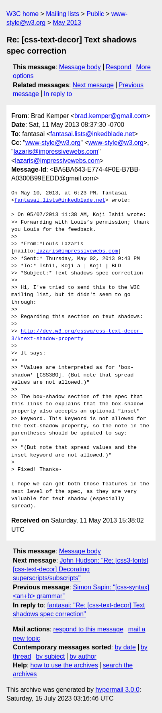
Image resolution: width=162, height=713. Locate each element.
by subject (50, 656)
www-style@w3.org (52, 142)
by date (125, 647)
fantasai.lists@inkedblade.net (92, 133)
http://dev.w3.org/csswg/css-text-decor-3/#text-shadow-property (77, 335)
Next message (93, 85)
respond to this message (88, 629)
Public (95, 13)
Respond (118, 67)
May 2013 (67, 22)
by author (83, 656)
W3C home (22, 13)
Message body (80, 67)
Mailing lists (62, 13)
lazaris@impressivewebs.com (56, 151)
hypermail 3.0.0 (117, 689)
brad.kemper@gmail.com (110, 115)
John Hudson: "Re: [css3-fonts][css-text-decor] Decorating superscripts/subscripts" (80, 569)
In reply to (58, 93)
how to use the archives (64, 665)
